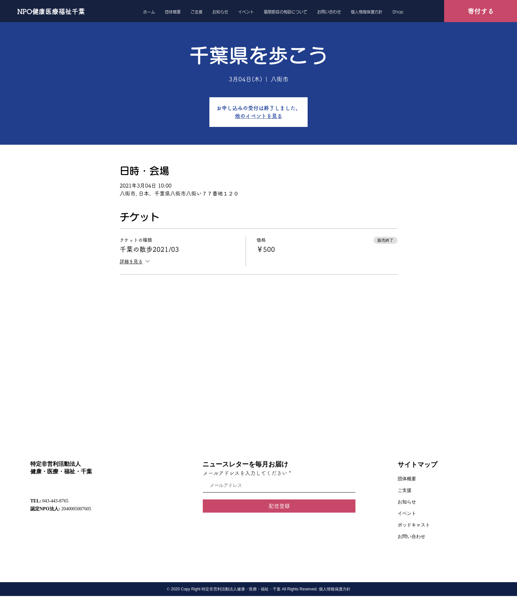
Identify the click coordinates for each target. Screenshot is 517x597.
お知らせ (407, 501)
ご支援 (404, 490)
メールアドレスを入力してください (245, 473)
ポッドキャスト (414, 524)
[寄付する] (480, 11)
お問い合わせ (411, 536)
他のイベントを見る (258, 116)
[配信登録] (279, 506)
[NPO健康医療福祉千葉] (51, 11)
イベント (407, 513)
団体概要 (407, 478)
